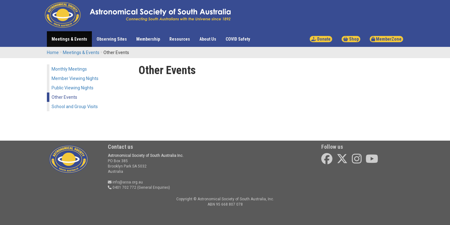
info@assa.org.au (125, 182)
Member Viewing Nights (75, 78)
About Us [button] (207, 39)
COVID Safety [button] (238, 39)
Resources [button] (179, 39)
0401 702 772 (122, 187)
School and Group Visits (75, 106)
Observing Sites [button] (112, 39)
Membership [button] (148, 39)
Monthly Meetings (69, 69)
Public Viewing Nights (72, 87)
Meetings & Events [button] (69, 39)
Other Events (64, 97)
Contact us (120, 146)
